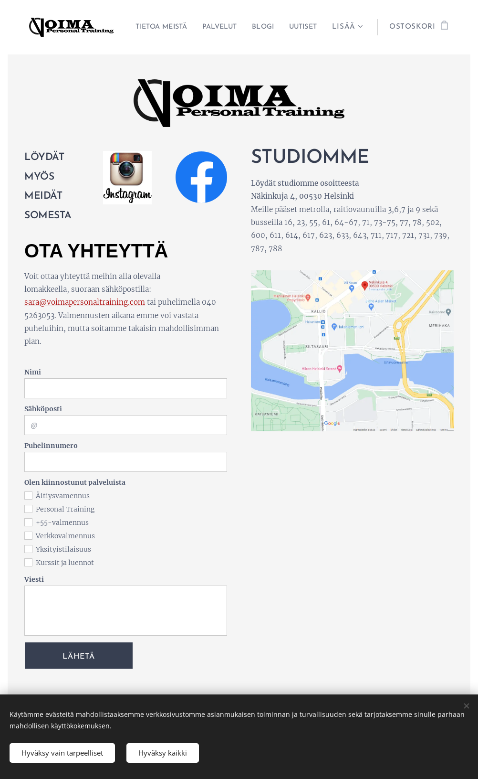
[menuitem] (195, 27)
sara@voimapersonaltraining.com (84, 302)
